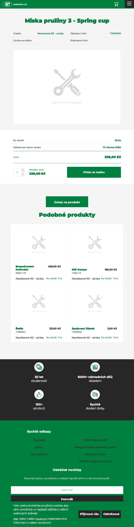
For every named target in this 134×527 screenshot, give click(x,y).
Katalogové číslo (79, 40)
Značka (17, 33)
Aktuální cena (36, 169)
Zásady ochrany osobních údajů (95, 447)
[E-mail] (67, 490)
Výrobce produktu (22, 40)
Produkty (39, 440)
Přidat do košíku (94, 172)
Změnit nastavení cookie (95, 461)
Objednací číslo (79, 33)
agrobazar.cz (39, 454)
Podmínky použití (95, 440)
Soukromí (41, 518)
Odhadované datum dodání (27, 147)
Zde (15, 518)
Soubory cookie (95, 454)
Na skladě (18, 140)
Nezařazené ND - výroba (50, 33)
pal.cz (39, 447)
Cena (16, 157)
